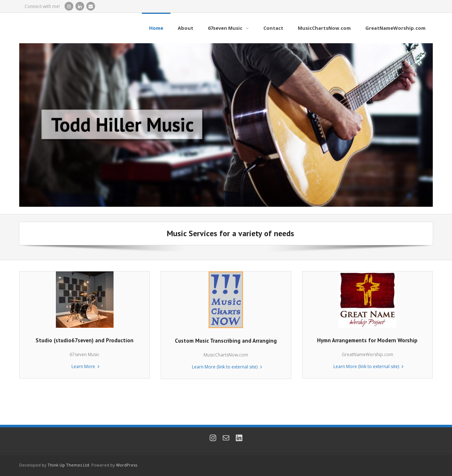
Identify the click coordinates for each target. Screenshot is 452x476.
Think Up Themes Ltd (68, 465)
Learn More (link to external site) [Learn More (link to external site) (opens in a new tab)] (225, 367)
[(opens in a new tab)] (226, 275)
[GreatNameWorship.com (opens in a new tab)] (395, 28)
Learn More (83, 366)
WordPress (126, 465)
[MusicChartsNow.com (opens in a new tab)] (324, 28)
